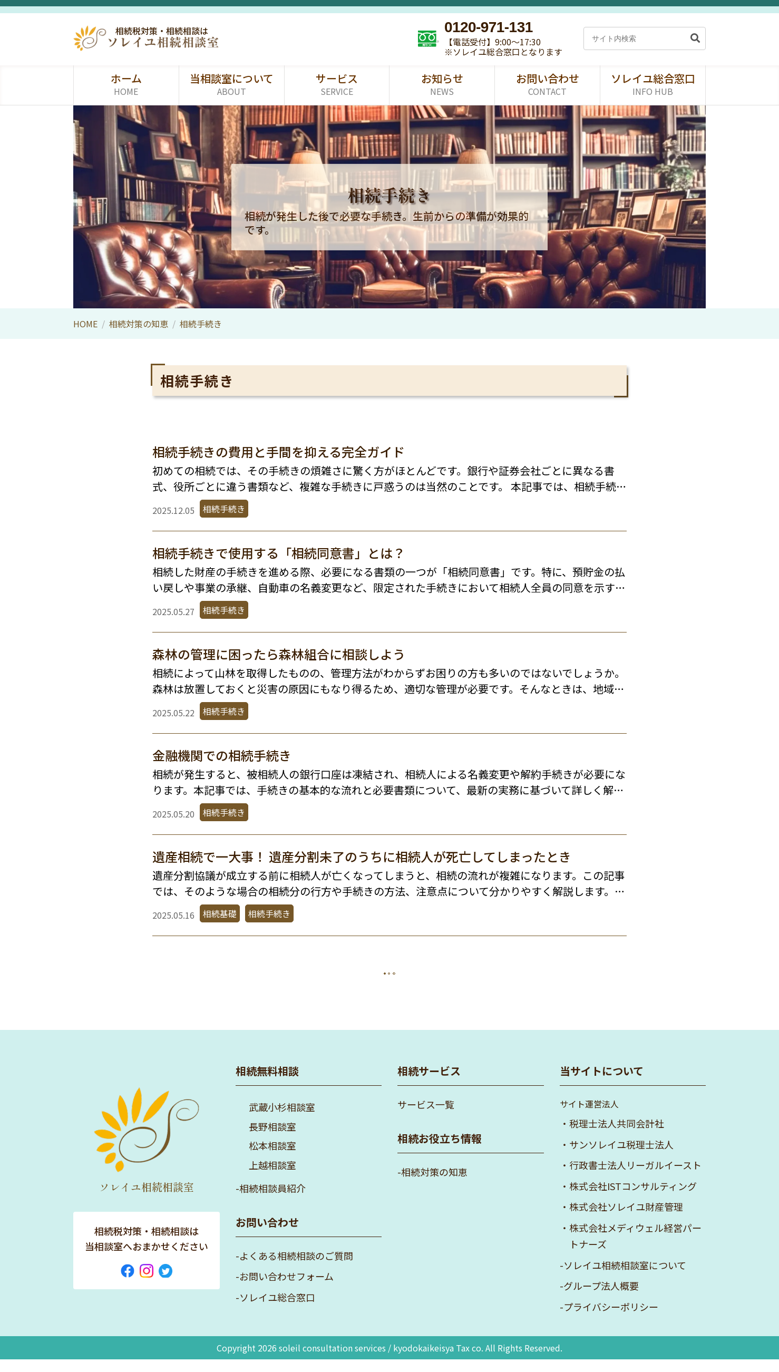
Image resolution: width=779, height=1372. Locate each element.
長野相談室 (272, 1139)
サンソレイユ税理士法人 (621, 1157)
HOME (85, 323)
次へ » (416, 976)
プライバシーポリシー (610, 1319)
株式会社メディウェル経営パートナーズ (635, 1248)
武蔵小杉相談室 (282, 1119)
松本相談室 (272, 1158)
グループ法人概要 (601, 1298)
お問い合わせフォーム (286, 1289)
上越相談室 (272, 1177)
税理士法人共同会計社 (616, 1136)
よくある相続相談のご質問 (296, 1268)
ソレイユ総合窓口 (277, 1310)
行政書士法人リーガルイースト (635, 1177)
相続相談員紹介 (272, 1201)
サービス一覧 (425, 1117)
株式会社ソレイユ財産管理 (626, 1219)
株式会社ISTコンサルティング (633, 1198)
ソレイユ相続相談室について (624, 1278)
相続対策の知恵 (138, 323)
